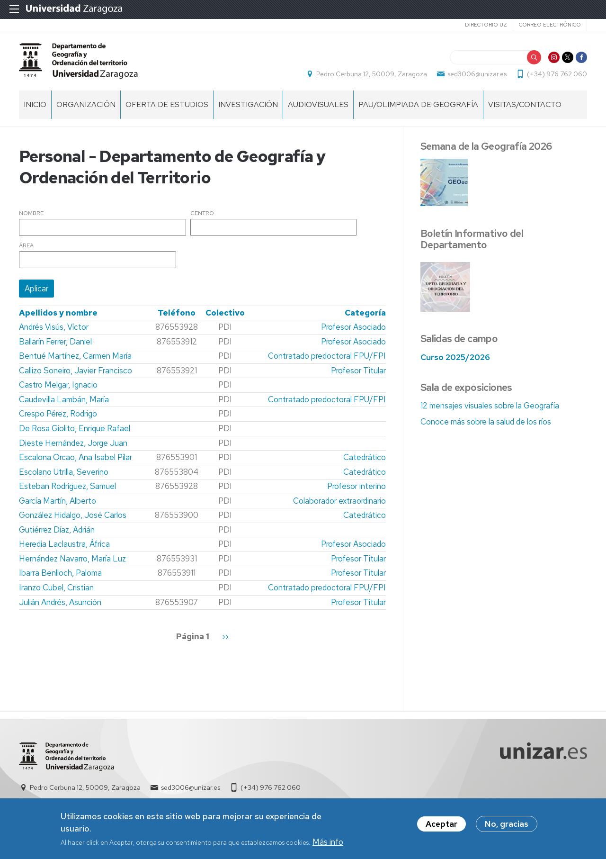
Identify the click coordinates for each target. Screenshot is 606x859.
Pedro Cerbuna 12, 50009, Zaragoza (371, 74)
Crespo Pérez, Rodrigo (58, 413)
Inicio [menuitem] (35, 104)
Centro (202, 213)
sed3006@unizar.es (477, 74)
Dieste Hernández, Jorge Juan (73, 443)
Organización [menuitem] (86, 104)
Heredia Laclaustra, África (64, 544)
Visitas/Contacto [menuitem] (524, 104)
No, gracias (506, 826)
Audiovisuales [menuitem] (318, 104)
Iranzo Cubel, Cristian (56, 587)
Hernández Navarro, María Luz (72, 558)
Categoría (365, 312)
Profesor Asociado (353, 327)
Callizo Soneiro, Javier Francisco (75, 370)
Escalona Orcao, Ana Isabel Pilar (75, 457)
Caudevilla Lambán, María (64, 399)
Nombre (31, 213)
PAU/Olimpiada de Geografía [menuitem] (418, 104)
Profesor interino (356, 486)
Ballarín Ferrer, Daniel (55, 341)
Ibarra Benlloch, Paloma (60, 573)
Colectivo (225, 312)
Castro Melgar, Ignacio (58, 385)
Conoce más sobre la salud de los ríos (485, 421)
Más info (327, 844)
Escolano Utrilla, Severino (63, 472)
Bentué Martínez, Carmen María (75, 356)
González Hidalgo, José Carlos (72, 515)
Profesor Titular (358, 370)
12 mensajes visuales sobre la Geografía (489, 405)
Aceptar (441, 826)
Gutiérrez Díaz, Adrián (57, 529)
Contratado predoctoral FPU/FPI (327, 356)
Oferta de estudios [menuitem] (166, 104)
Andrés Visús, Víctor (54, 327)
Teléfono (177, 312)
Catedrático (364, 457)
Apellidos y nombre (58, 312)
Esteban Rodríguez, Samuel (67, 486)
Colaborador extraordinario (339, 501)
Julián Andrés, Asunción (60, 602)
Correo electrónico (550, 24)
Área (26, 246)
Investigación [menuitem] (248, 104)
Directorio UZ (486, 24)
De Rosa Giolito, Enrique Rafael (74, 428)
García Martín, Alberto (57, 501)
